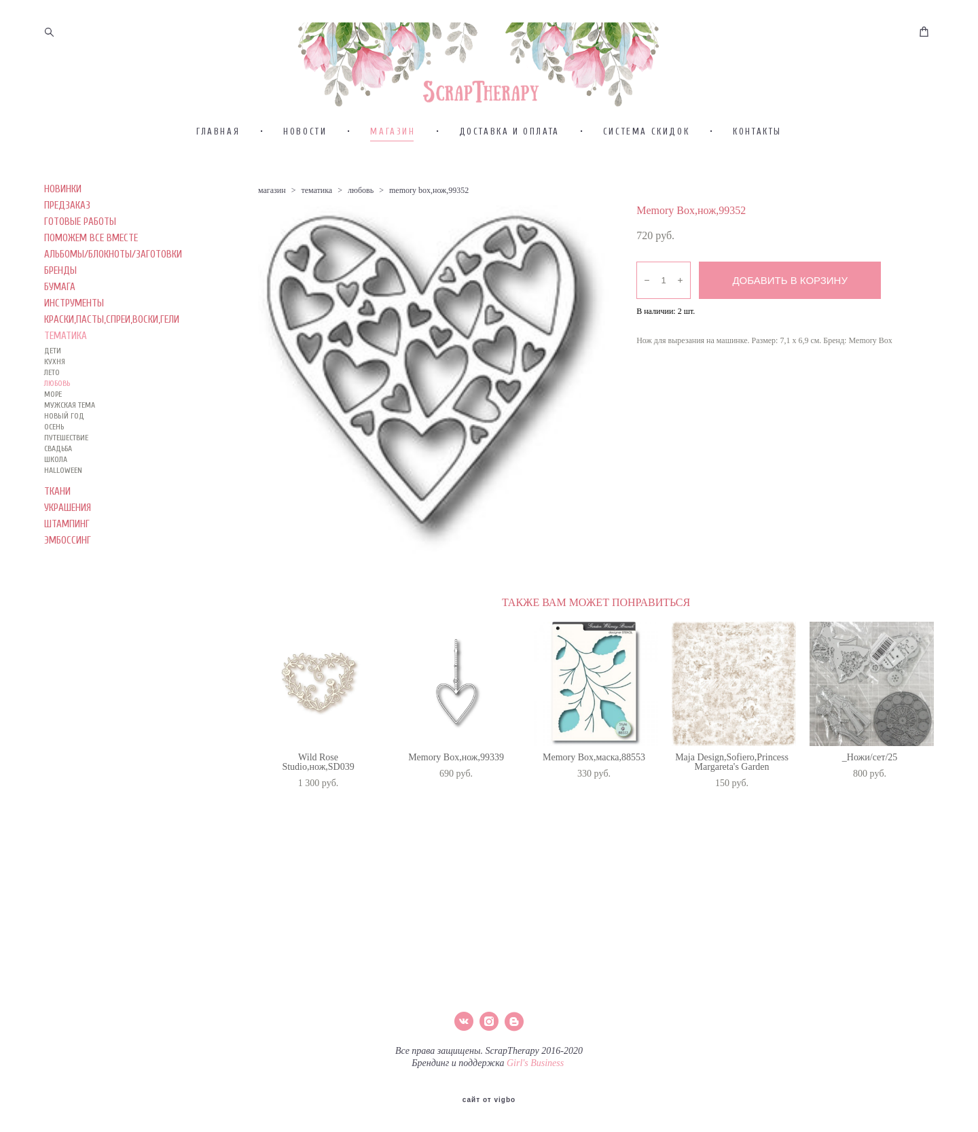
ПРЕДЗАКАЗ (67, 234)
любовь (361, 219)
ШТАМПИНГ (67, 553)
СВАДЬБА (58, 477)
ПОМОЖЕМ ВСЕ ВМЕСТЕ (91, 266)
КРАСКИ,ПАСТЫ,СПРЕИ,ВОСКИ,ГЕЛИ (111, 348)
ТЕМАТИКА (65, 364)
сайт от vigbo (489, 1100)
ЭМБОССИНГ (67, 569)
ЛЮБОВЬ (57, 412)
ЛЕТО (52, 401)
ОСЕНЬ (54, 455)
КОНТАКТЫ (757, 160)
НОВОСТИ (305, 160)
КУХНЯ (54, 390)
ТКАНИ (57, 520)
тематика (316, 219)
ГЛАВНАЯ (218, 160)
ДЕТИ (52, 379)
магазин (272, 219)
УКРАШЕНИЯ (67, 536)
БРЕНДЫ (60, 299)
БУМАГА (59, 315)
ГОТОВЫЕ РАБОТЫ (80, 250)
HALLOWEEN (63, 498)
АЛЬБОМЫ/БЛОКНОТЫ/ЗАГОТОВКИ (113, 283)
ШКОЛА (55, 488)
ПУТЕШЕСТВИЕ (66, 466)
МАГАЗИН (392, 160)
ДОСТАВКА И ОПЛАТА (509, 160)
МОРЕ (53, 422)
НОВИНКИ (63, 218)
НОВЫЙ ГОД (64, 444)
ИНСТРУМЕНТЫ (74, 332)
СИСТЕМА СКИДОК (646, 160)
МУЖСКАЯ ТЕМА (69, 433)
